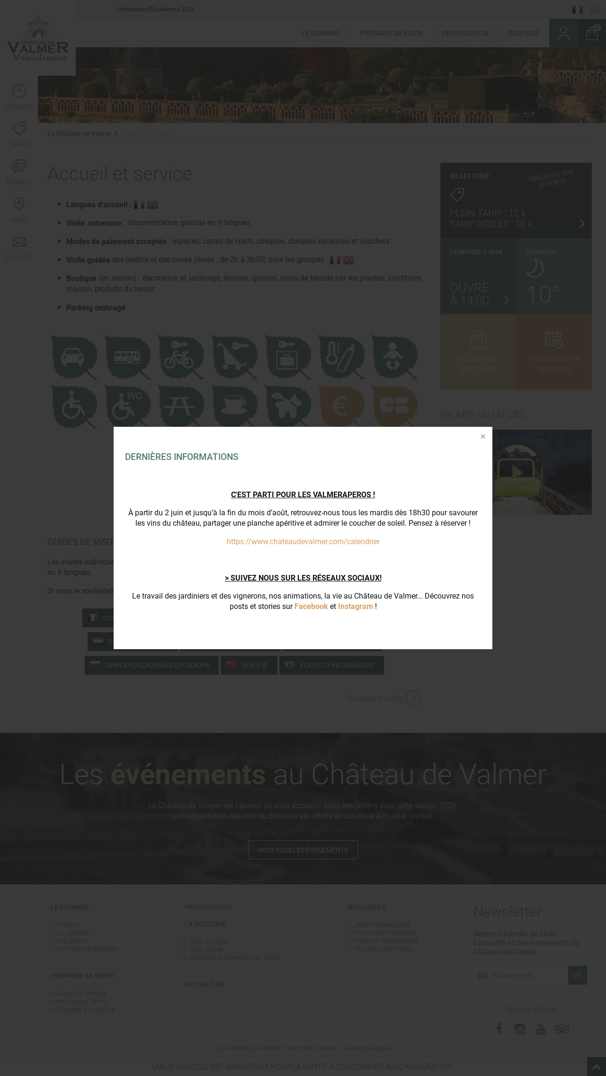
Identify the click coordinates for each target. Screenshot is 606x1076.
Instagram (355, 606)
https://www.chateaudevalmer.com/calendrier (303, 541)
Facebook (311, 606)
